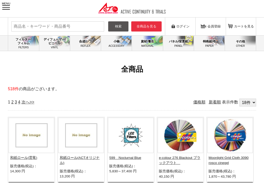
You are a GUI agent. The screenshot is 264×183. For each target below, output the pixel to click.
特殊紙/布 (209, 43)
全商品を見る (146, 26)
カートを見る (241, 26)
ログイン (180, 26)
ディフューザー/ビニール (54, 43)
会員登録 (210, 26)
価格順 (199, 102)
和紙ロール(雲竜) (23, 158)
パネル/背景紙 (178, 43)
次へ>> (28, 102)
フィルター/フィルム (23, 43)
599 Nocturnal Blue (125, 158)
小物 (116, 43)
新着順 (215, 102)
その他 (240, 43)
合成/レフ (85, 43)
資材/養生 (147, 43)
